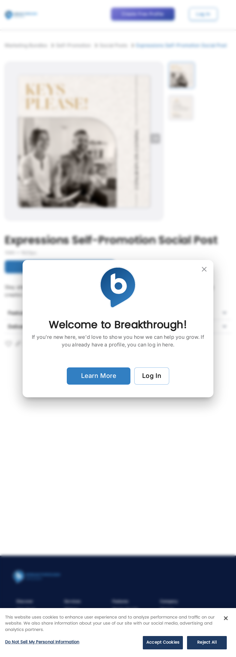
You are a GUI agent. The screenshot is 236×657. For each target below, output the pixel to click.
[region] (118, 632)
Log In (152, 376)
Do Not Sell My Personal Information (42, 642)
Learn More (98, 376)
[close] (204, 269)
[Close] (226, 618)
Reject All (206, 642)
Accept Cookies (162, 642)
